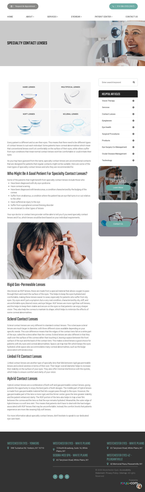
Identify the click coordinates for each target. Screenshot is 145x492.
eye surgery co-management (115, 147)
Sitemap (123, 478)
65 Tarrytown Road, (126, 453)
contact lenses (109, 114)
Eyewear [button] (76, 16)
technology (107, 161)
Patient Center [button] (103, 16)
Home (10, 16)
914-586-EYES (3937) (123, 6)
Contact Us (132, 16)
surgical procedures (111, 134)
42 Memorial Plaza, (126, 469)
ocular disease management (115, 154)
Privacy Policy (112, 478)
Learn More (118, 188)
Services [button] (52, 16)
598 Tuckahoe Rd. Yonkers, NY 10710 (27, 453)
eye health (106, 127)
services (106, 107)
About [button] (30, 16)
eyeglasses (107, 121)
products (106, 141)
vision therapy (108, 101)
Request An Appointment (23, 6)
